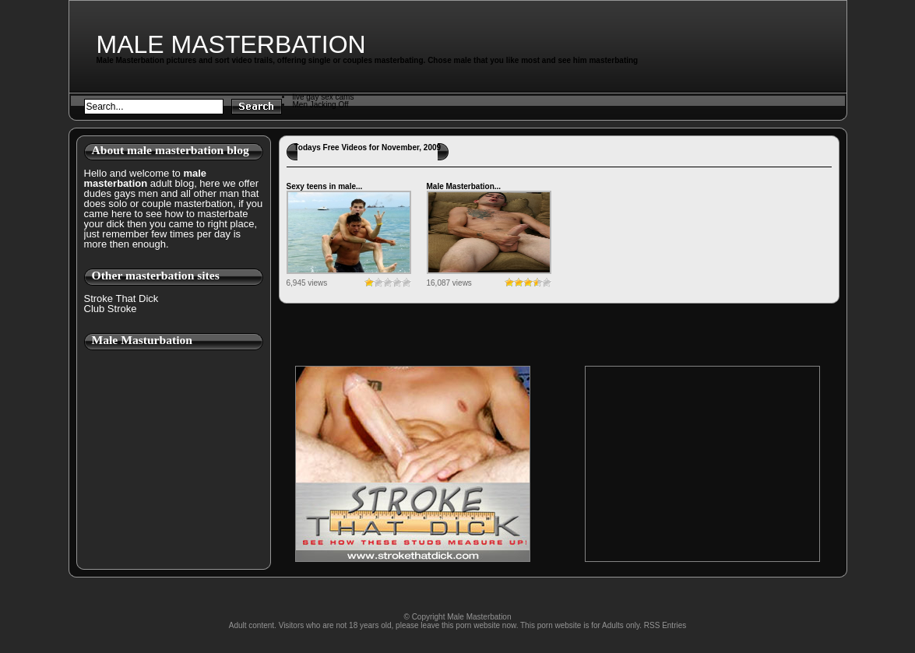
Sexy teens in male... (325, 186)
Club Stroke (110, 308)
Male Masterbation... (464, 186)
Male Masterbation (231, 44)
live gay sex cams (323, 97)
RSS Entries (665, 625)
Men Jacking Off (321, 104)
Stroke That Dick (121, 298)
